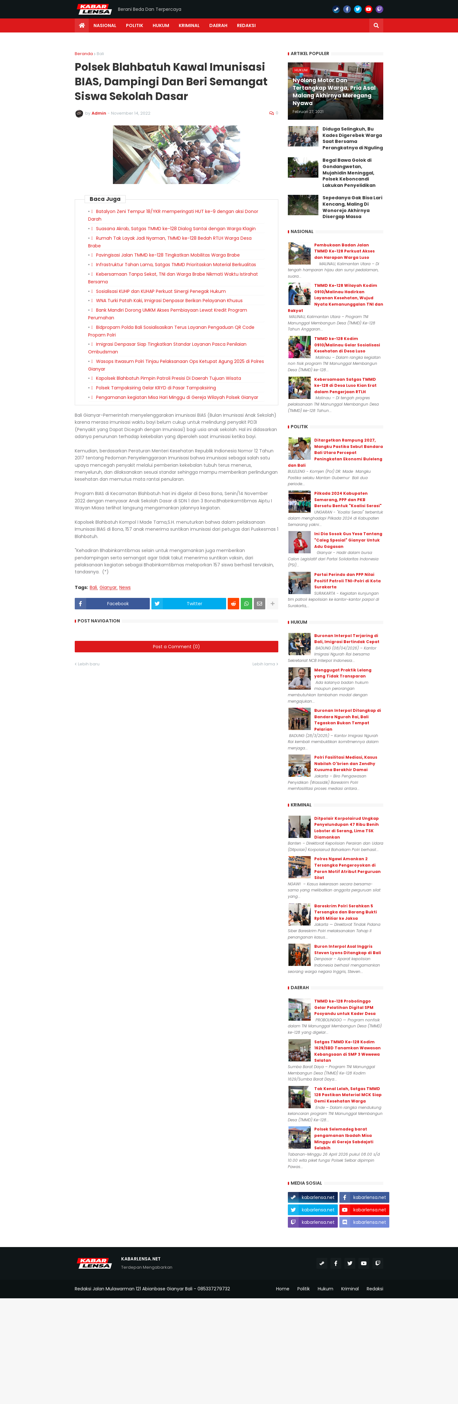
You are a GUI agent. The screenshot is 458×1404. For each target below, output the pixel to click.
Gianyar (108, 587)
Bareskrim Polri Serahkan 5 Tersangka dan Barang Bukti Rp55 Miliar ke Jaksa (345, 912)
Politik (303, 1289)
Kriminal (350, 1289)
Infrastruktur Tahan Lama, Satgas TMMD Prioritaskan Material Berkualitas (176, 264)
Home (282, 1289)
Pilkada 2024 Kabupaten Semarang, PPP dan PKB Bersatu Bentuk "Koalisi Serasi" (348, 499)
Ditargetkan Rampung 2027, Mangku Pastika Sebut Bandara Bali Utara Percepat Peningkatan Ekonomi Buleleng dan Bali (335, 452)
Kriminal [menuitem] (189, 25)
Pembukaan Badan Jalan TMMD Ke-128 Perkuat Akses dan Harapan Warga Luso (344, 251)
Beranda (84, 54)
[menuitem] (82, 25)
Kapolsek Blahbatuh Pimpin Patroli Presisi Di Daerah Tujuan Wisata (168, 378)
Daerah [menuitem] (218, 25)
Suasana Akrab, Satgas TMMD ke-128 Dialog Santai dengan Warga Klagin (176, 228)
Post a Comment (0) (176, 646)
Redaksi (375, 1289)
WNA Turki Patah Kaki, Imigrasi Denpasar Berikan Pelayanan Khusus (169, 300)
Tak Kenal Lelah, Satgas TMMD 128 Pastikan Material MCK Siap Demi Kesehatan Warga (348, 1095)
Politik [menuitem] (134, 25)
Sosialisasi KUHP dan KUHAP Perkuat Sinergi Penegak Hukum (161, 291)
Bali (100, 54)
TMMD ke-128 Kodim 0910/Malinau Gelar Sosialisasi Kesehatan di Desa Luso (347, 345)
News (125, 587)
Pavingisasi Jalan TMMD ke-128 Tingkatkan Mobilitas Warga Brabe (168, 255)
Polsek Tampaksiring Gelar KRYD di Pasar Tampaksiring (156, 388)
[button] (376, 25)
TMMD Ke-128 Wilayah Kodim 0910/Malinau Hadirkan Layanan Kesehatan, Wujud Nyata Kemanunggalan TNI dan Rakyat (335, 298)
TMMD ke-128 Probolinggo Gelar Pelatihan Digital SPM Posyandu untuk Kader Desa (345, 1007)
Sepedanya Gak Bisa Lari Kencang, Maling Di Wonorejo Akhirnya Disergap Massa (352, 207)
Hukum (325, 1289)
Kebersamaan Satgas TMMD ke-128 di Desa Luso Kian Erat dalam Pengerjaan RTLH (345, 385)
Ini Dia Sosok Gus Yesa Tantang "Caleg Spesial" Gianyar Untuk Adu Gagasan (348, 540)
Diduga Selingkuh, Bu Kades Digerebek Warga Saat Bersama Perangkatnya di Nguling (353, 138)
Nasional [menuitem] (105, 25)
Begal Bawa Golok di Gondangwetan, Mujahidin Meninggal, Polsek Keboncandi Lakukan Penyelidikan (349, 172)
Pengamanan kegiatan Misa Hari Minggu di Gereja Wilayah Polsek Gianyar (177, 397)
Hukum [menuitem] (161, 25)
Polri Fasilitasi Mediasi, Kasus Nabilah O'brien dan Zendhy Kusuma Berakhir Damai (345, 763)
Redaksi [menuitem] (246, 25)
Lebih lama (264, 664)
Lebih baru (89, 664)
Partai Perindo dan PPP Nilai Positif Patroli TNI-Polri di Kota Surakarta (347, 581)
